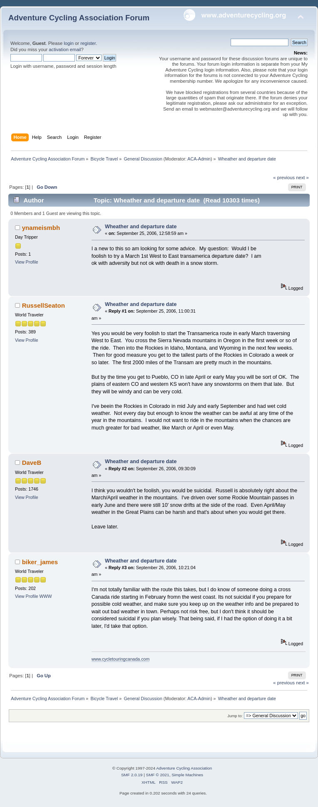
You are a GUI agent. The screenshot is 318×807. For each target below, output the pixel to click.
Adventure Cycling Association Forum (78, 17)
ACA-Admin (199, 158)
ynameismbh (41, 227)
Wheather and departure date (141, 227)
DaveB (32, 462)
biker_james (40, 561)
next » (302, 177)
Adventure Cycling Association (184, 768)
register (88, 43)
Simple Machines (187, 774)
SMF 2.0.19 (132, 774)
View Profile (26, 261)
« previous (284, 177)
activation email (65, 49)
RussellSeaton (43, 305)
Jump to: (235, 715)
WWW (46, 596)
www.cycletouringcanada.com (121, 658)
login (69, 43)
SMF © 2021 (157, 774)
